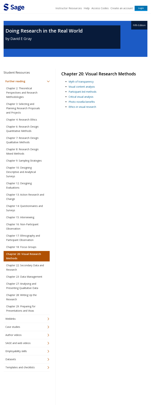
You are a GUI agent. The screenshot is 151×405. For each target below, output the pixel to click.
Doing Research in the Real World (44, 30)
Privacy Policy (124, 391)
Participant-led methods (82, 91)
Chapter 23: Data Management (24, 276)
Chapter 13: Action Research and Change (25, 197)
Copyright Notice (103, 391)
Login (141, 8)
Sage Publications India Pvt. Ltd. (55, 383)
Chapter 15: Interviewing (20, 217)
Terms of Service (81, 391)
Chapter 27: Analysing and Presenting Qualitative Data (22, 286)
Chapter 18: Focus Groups (21, 247)
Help (87, 8)
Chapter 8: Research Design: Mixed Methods (22, 151)
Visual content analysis (82, 86)
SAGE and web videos (18, 343)
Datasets (10, 359)
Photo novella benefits (82, 101)
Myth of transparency (81, 81)
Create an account (122, 8)
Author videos (13, 335)
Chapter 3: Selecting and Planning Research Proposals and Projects (23, 108)
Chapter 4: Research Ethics (21, 119)
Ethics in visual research (82, 106)
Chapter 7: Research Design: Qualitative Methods (22, 140)
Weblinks (10, 318)
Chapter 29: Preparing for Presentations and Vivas (20, 308)
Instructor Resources (68, 8)
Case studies (12, 327)
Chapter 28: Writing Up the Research (21, 297)
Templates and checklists (20, 367)
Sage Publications (24, 383)
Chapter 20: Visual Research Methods (23, 256)
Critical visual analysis (81, 96)
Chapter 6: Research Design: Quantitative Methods (22, 129)
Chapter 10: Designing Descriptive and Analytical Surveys (21, 172)
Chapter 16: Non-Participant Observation (22, 226)
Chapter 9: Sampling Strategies (24, 160)
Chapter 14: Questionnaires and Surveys (24, 208)
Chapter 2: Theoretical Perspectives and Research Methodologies (21, 93)
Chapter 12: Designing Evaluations (19, 185)
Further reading (15, 81)
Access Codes (100, 8)
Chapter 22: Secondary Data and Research (25, 267)
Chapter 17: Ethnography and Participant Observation (23, 238)
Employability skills (16, 351)
